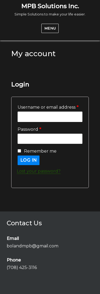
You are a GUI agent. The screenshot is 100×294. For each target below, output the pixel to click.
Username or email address (48, 107)
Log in (28, 160)
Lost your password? (39, 171)
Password (29, 129)
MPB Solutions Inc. (50, 6)
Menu (50, 28)
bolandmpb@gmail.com (32, 245)
